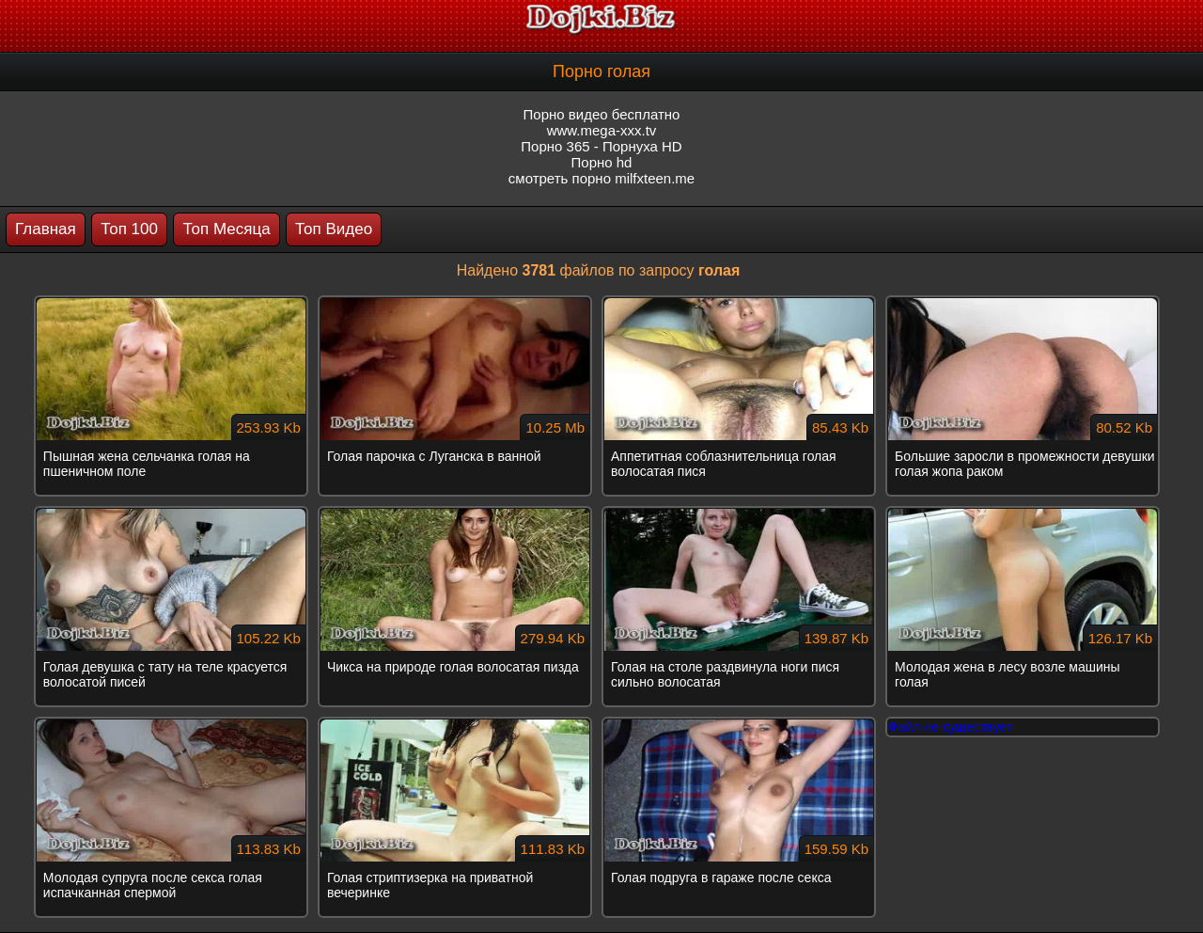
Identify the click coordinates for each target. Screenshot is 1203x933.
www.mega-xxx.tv (602, 130)
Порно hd (602, 162)
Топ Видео (333, 229)
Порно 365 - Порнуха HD (601, 146)
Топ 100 (129, 229)
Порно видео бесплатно (601, 114)
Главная (45, 229)
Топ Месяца (226, 229)
